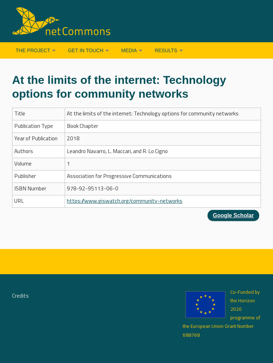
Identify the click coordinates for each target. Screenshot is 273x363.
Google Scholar (233, 215)
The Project (33, 50)
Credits (20, 296)
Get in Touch (85, 50)
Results (166, 50)
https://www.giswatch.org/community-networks (124, 201)
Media (129, 50)
